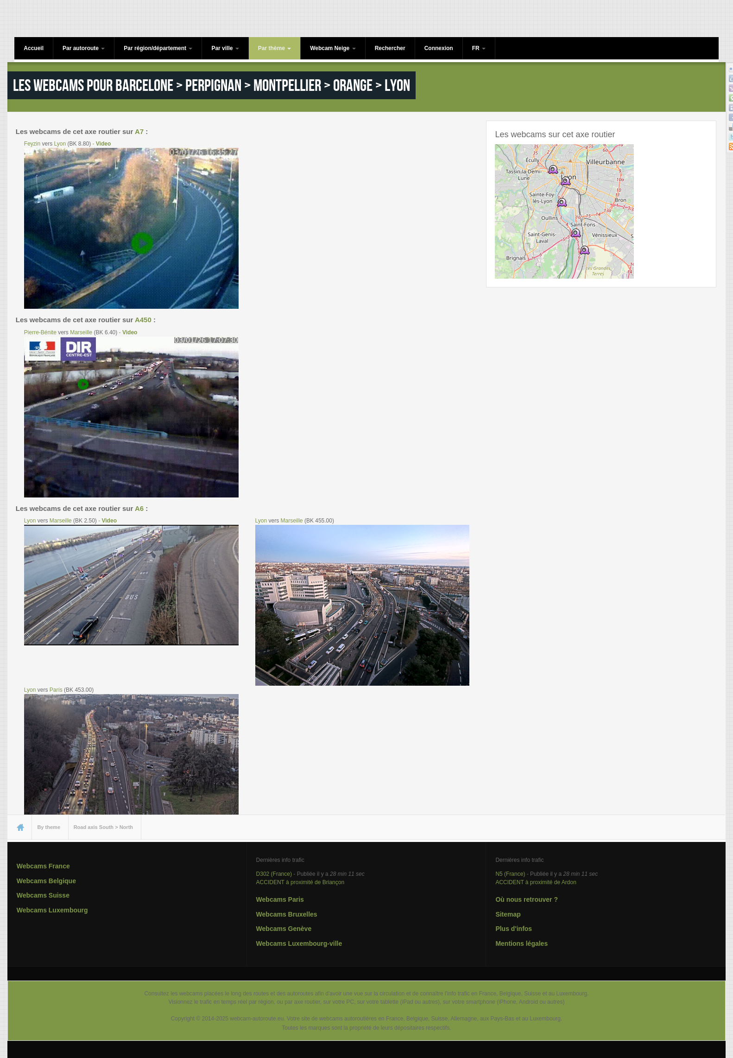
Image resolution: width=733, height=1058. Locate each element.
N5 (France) (510, 874)
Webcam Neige (332, 48)
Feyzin (32, 143)
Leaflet (579, 274)
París (56, 690)
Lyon (60, 143)
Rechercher (390, 48)
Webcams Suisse (43, 895)
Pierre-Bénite (40, 332)
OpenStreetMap (614, 274)
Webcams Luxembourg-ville (299, 943)
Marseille (81, 332)
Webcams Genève (284, 928)
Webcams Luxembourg (52, 910)
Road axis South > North (103, 827)
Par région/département (158, 48)
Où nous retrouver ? (526, 899)
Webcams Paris (280, 899)
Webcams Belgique (46, 881)
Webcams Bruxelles (286, 914)
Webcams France (43, 866)
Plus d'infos (513, 928)
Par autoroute (84, 48)
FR (479, 48)
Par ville (225, 48)
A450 (143, 320)
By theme (48, 827)
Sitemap (507, 914)
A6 (139, 508)
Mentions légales (521, 943)
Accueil (34, 48)
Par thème (274, 48)
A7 (139, 131)
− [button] (508, 171)
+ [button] (508, 157)
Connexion (438, 48)
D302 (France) (274, 874)
